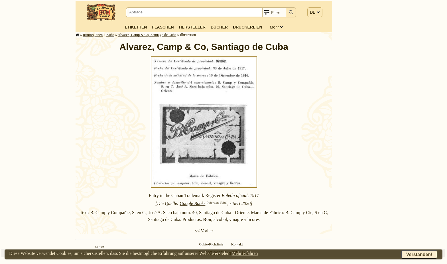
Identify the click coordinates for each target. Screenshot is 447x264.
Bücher (219, 27)
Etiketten (136, 27)
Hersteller (192, 27)
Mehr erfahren (245, 253)
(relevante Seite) (216, 202)
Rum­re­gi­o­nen (93, 35)
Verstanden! (419, 254)
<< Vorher (203, 230)
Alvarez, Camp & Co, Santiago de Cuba (147, 35)
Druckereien (247, 27)
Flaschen (163, 27)
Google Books (192, 203)
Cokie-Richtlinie (211, 244)
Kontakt (237, 244)
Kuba (110, 35)
